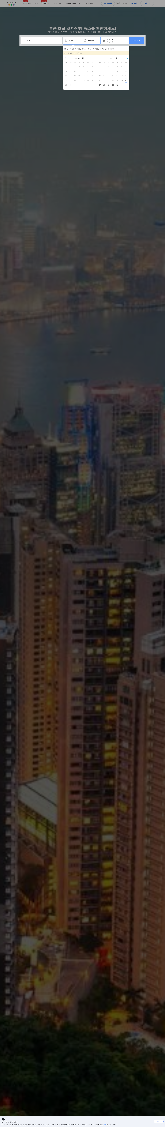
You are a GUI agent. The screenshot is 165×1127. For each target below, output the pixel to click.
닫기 (158, 1121)
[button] (65, 58)
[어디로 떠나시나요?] (43, 40)
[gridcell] (66, 66)
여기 (104, 1125)
